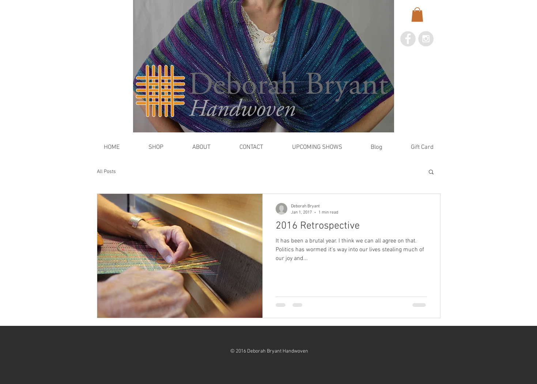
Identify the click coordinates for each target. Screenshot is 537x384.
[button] (417, 14)
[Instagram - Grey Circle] (426, 38)
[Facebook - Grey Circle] (408, 38)
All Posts (106, 172)
